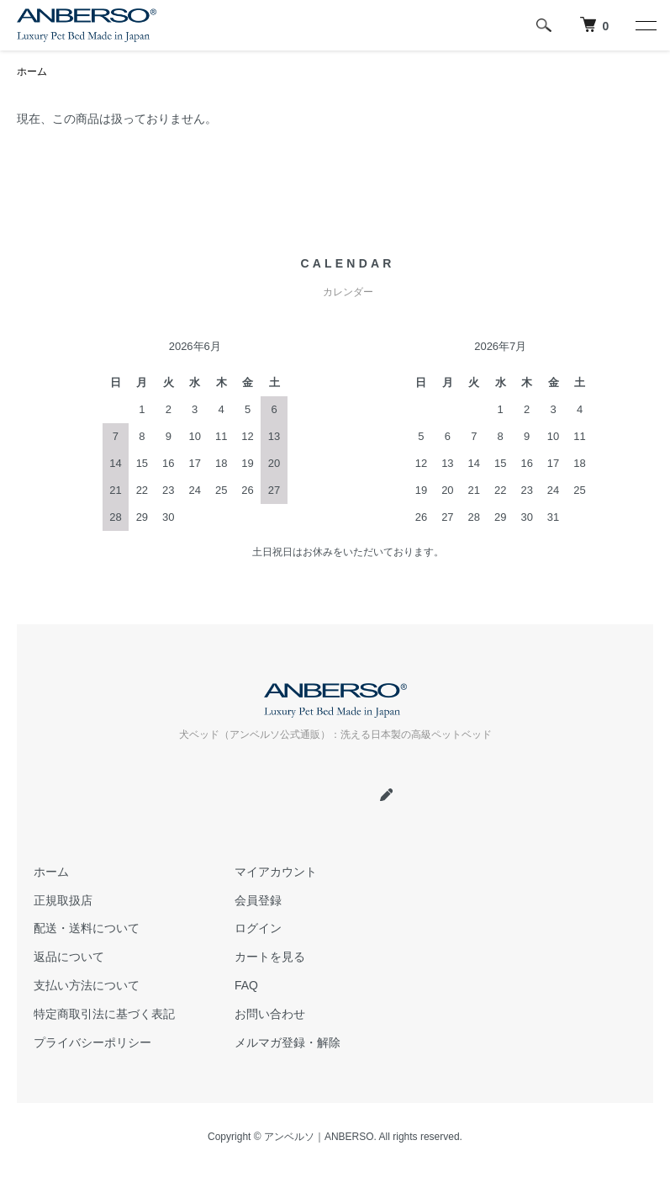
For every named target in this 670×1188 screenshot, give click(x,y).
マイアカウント (276, 871)
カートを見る (270, 956)
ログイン (258, 928)
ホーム (32, 71)
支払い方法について (87, 985)
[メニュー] (645, 25)
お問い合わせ (270, 1014)
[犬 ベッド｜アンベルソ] (594, 25)
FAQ (246, 985)
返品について (69, 956)
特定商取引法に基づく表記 (104, 1014)
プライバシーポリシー (92, 1042)
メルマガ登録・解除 (287, 1042)
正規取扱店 (63, 900)
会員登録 (258, 900)
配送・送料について (87, 928)
